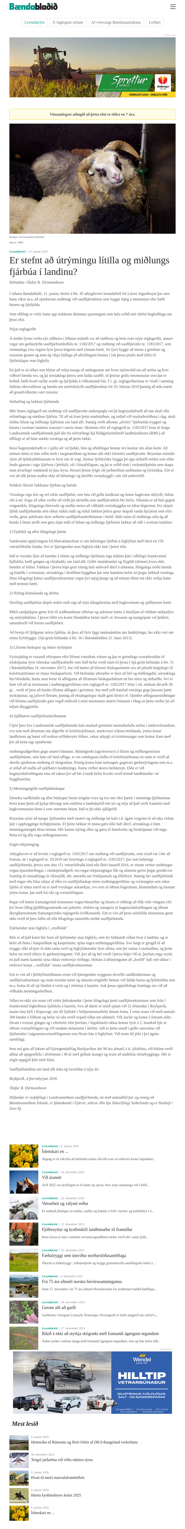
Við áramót (51, 1177)
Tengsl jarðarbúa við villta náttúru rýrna (61, 1460)
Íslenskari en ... (55, 1151)
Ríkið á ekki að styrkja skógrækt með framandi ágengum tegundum (100, 1333)
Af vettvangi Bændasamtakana (116, 22)
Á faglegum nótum (68, 22)
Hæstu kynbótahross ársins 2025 (56, 1495)
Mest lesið (25, 1423)
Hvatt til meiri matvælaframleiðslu (58, 1478)
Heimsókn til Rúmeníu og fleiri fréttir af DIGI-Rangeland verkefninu (84, 1442)
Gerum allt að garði (59, 1307)
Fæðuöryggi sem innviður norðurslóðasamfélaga (84, 1255)
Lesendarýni (35, 22)
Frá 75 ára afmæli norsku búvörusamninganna (82, 1281)
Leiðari (154, 22)
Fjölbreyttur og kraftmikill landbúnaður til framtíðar (87, 1229)
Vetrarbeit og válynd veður (65, 1203)
